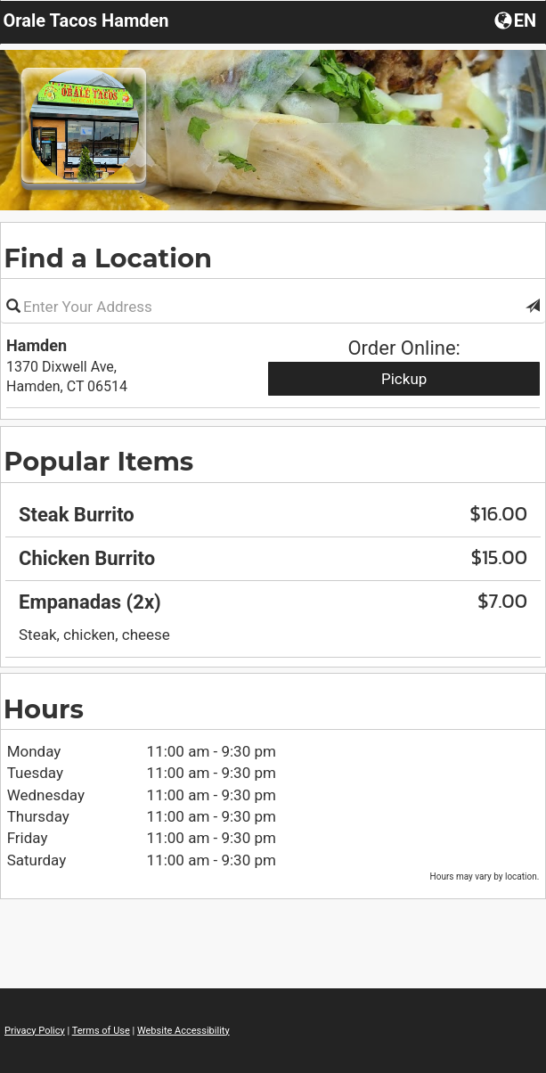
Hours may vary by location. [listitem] (485, 876)
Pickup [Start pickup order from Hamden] (404, 379)
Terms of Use (101, 1030)
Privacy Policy (34, 1030)
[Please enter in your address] (273, 307)
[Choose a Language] (517, 19)
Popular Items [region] (98, 461)
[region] (273, 558)
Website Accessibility (183, 1030)
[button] (533, 306)
